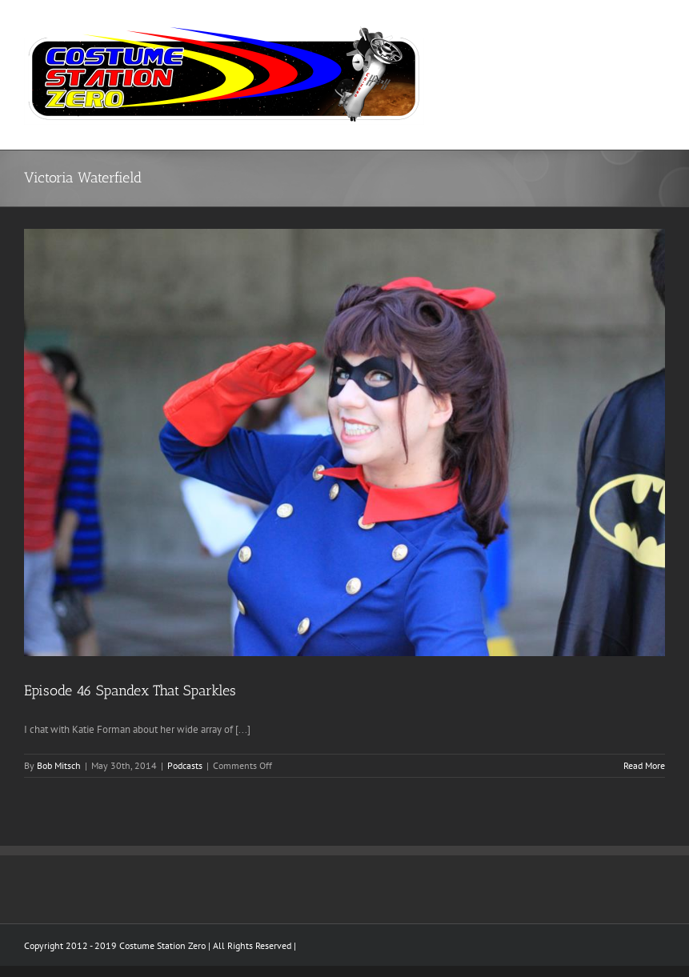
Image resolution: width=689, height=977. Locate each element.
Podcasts (184, 765)
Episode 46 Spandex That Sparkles (130, 690)
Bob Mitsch (59, 765)
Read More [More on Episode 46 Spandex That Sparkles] (644, 765)
